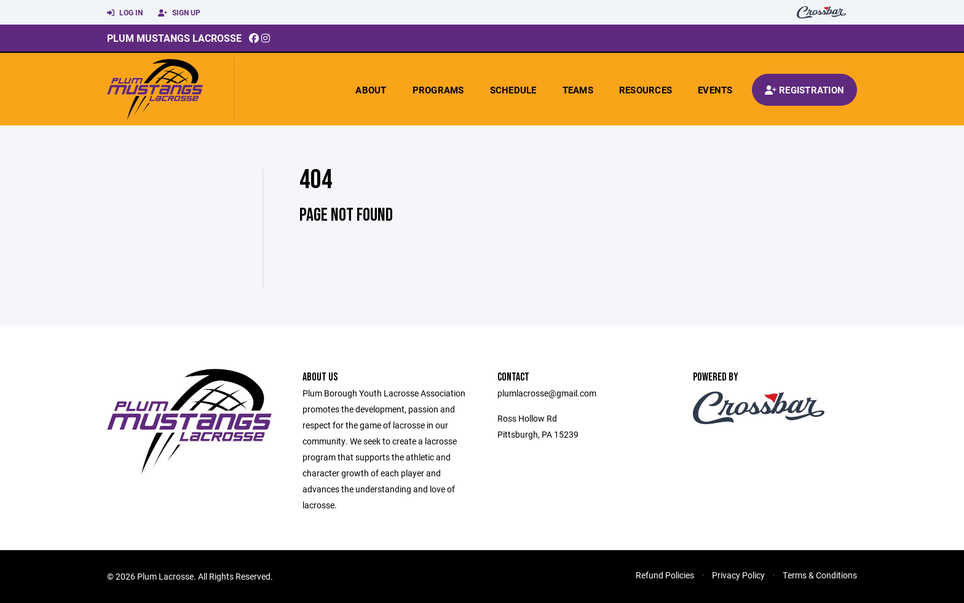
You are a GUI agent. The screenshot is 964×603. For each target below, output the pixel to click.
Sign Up (179, 12)
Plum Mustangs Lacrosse (174, 37)
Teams (578, 90)
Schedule (513, 90)
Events (715, 90)
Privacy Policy (738, 575)
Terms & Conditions (820, 575)
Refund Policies (665, 575)
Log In (125, 12)
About (370, 90)
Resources (645, 90)
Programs (438, 90)
